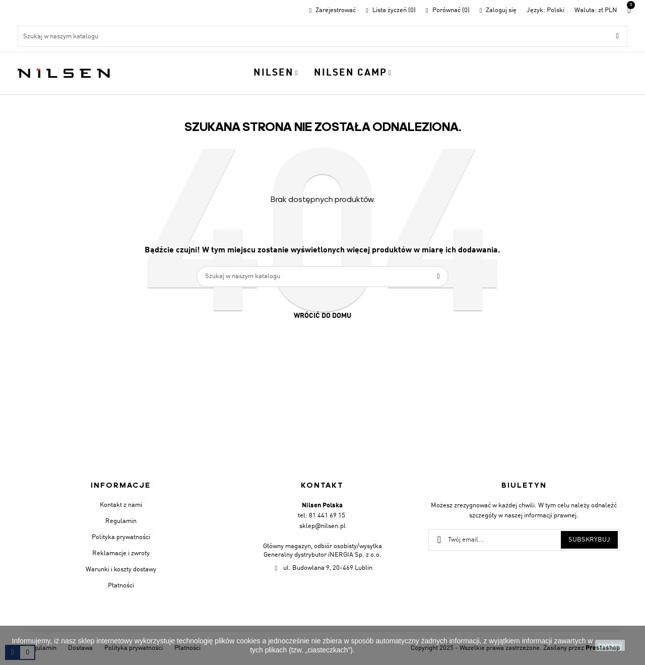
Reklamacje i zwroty (121, 553)
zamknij (610, 645)
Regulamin (121, 521)
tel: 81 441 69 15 (321, 515)
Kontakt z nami (121, 505)
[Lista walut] (595, 10)
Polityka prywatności (121, 537)
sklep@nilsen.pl (322, 526)
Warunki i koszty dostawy (121, 569)
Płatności (121, 585)
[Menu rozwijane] (545, 10)
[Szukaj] (322, 36)
